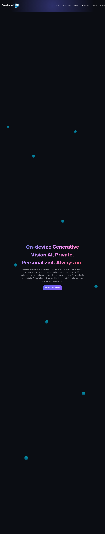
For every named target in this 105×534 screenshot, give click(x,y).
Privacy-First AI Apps (52, 288)
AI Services (67, 6)
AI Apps (76, 6)
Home (58, 6)
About (95, 6)
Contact (102, 6)
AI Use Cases (85, 6)
